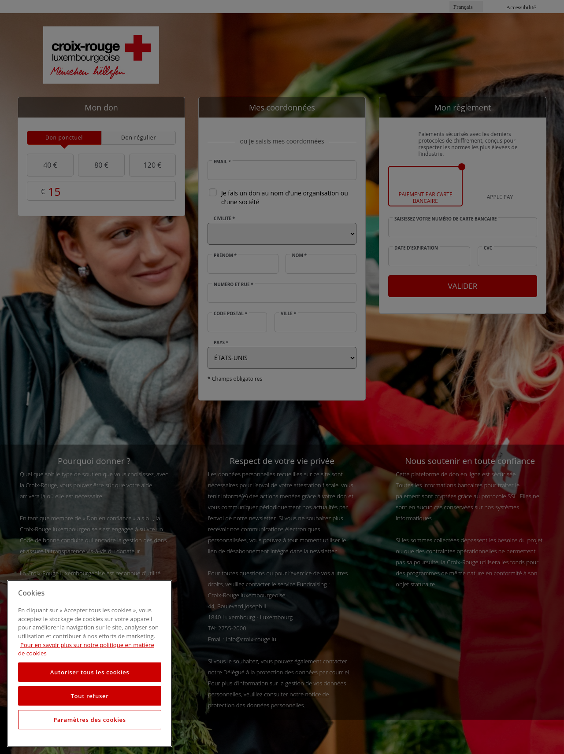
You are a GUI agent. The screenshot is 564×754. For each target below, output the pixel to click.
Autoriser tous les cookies (89, 672)
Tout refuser (89, 696)
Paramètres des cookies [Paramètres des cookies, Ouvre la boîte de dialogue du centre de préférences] (89, 720)
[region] (89, 663)
